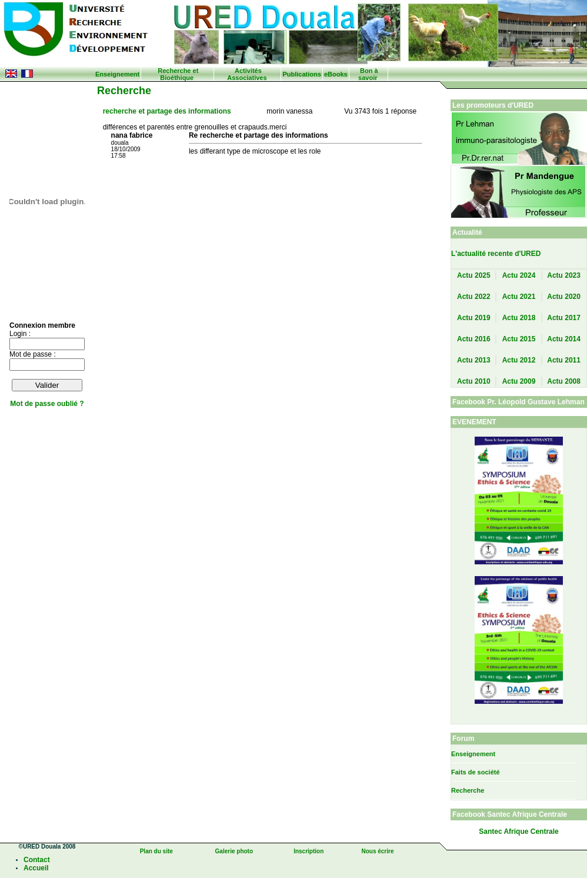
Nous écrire (377, 851)
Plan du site (156, 851)
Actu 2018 (519, 318)
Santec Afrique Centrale (519, 831)
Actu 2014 (564, 339)
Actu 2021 (519, 296)
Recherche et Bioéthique (178, 74)
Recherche (467, 790)
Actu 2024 (519, 275)
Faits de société (475, 772)
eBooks (336, 74)
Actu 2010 (474, 381)
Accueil (36, 868)
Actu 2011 (564, 360)
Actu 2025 (474, 275)
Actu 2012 (519, 360)
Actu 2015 (519, 339)
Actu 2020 (564, 296)
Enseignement (117, 74)
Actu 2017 (564, 318)
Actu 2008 (564, 381)
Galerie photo (234, 851)
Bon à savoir (368, 74)
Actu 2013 (474, 360)
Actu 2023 (564, 275)
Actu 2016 (474, 339)
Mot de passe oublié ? (47, 404)
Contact (37, 860)
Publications (301, 74)
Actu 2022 (474, 296)
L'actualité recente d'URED (496, 254)
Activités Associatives (246, 74)
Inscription (308, 851)
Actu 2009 (519, 381)
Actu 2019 (474, 318)
